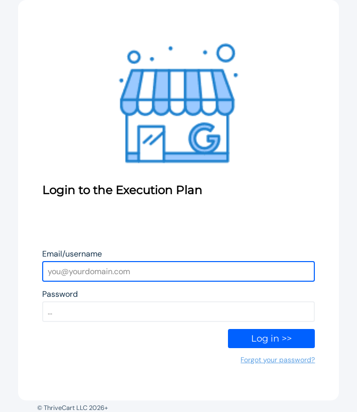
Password (60, 294)
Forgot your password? (278, 359)
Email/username (72, 254)
